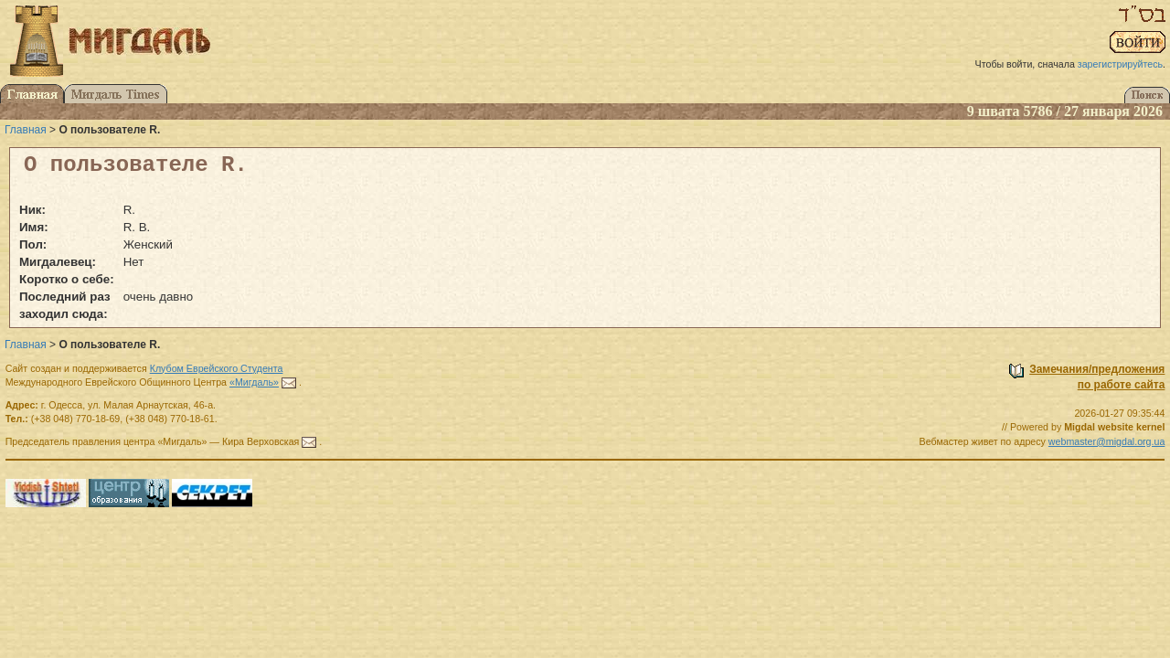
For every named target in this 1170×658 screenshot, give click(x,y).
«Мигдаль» (254, 382)
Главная (26, 129)
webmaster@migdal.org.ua (1106, 441)
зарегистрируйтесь (1120, 63)
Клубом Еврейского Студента (216, 368)
